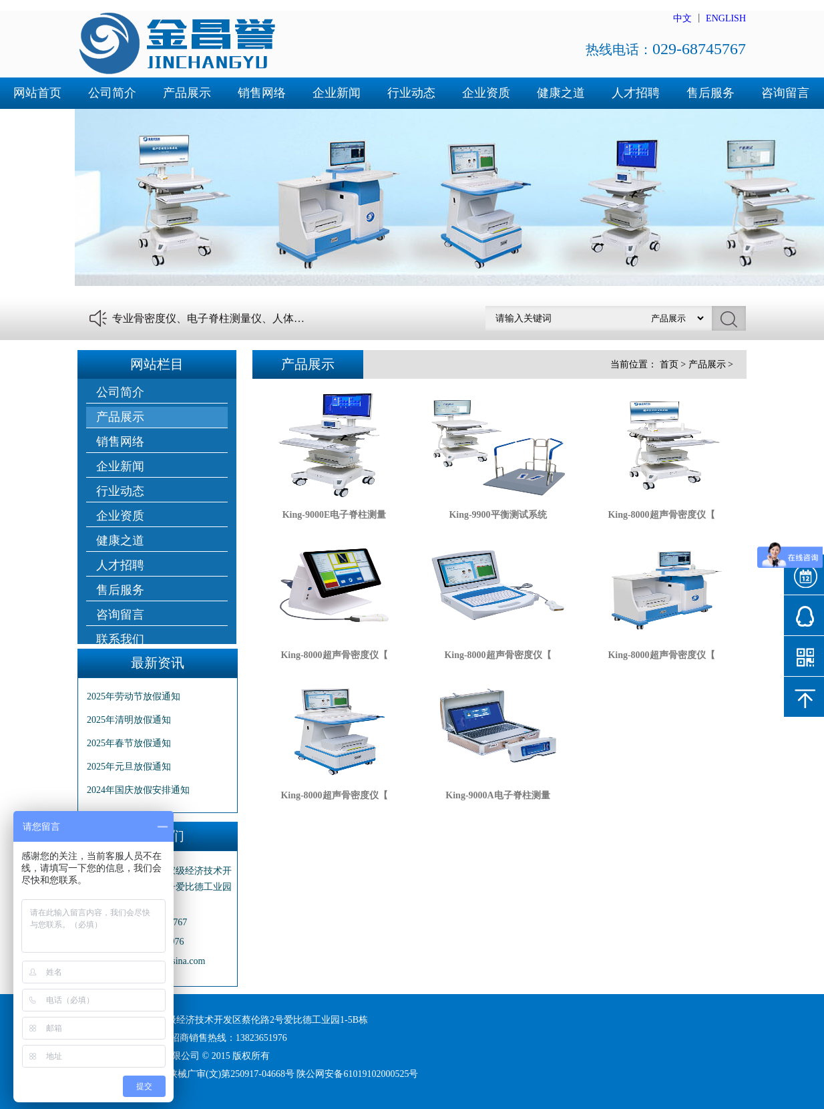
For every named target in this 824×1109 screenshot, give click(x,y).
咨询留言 (785, 93)
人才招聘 (636, 93)
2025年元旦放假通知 (129, 767)
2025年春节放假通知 (129, 743)
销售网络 (262, 93)
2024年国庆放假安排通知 (138, 790)
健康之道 (561, 93)
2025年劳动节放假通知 (133, 696)
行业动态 (411, 93)
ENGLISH (726, 18)
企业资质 (486, 93)
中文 (682, 18)
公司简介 (112, 93)
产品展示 (187, 93)
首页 (669, 364)
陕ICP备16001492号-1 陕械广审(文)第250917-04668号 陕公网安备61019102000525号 (248, 1074)
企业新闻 (337, 93)
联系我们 (37, 124)
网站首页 (37, 93)
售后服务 (710, 93)
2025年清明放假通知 (129, 720)
